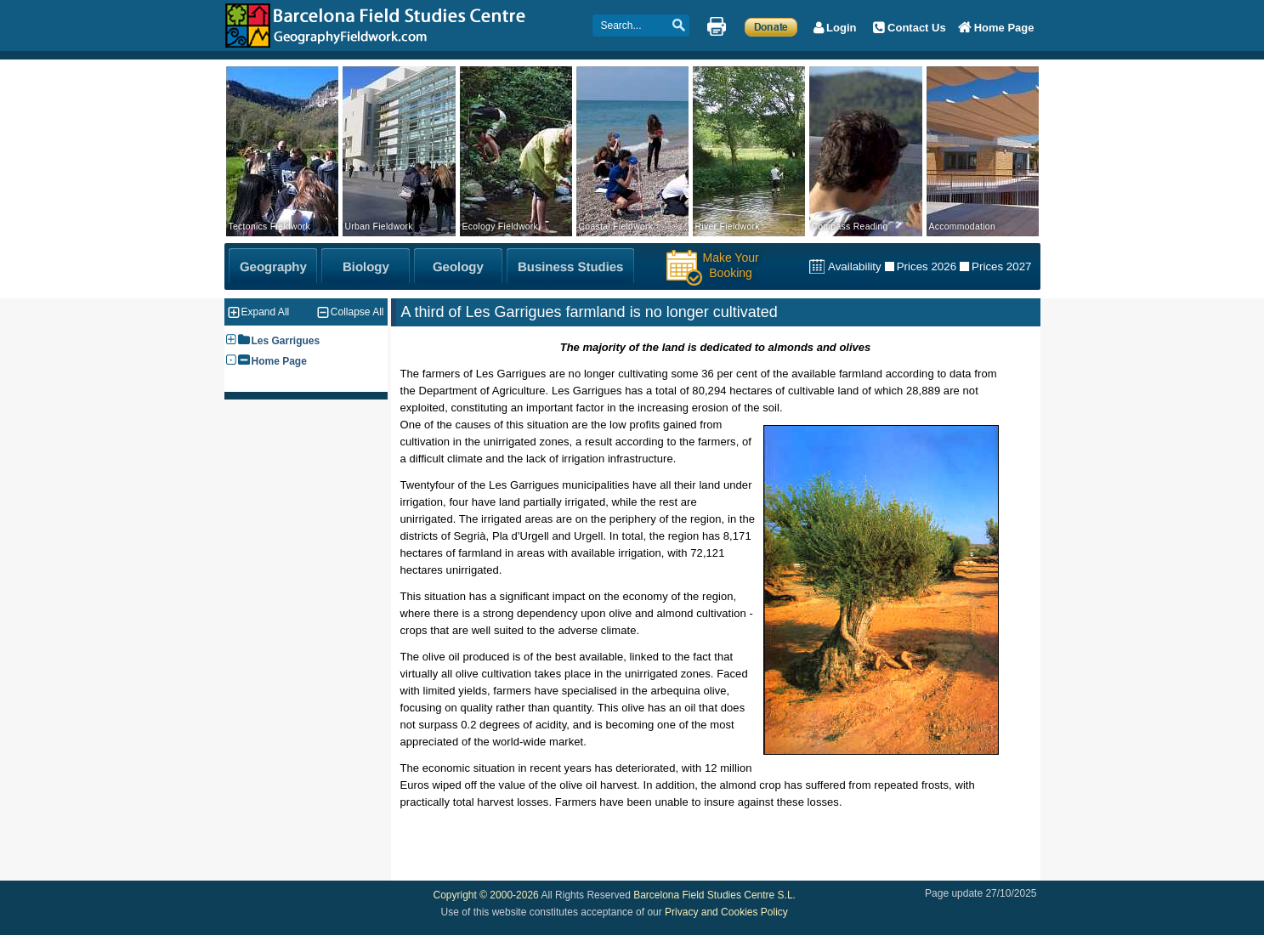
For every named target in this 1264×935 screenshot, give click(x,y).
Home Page (279, 361)
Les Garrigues (286, 341)
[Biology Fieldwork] (365, 266)
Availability (854, 266)
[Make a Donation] (771, 26)
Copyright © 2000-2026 (486, 895)
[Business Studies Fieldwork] (570, 266)
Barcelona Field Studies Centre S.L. (714, 895)
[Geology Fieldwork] (458, 266)
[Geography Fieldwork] (273, 266)
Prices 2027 (1001, 266)
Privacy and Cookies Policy (726, 912)
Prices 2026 (926, 266)
